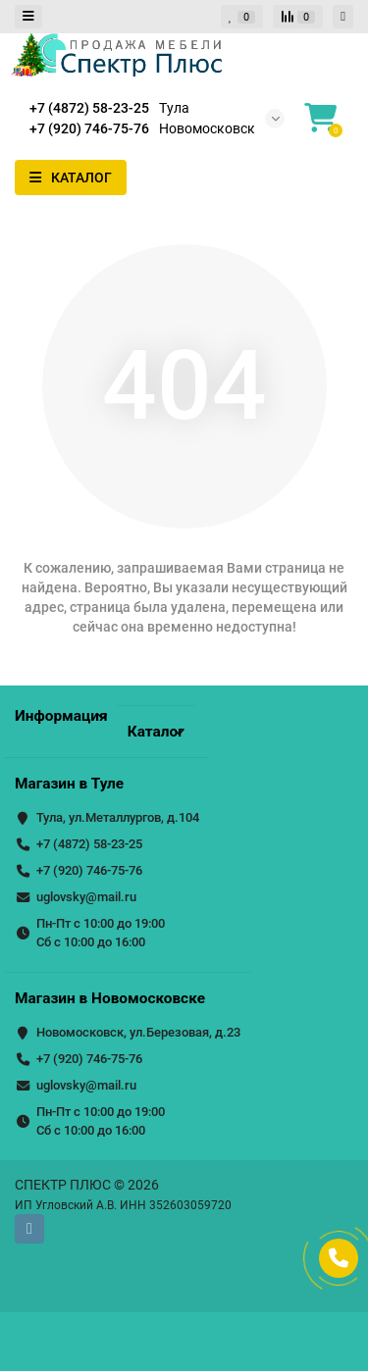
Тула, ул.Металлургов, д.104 (117, 817)
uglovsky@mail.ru (86, 896)
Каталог (156, 731)
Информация (61, 716)
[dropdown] (28, 17)
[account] (343, 17)
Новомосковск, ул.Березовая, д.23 (138, 1032)
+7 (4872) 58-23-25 (89, 844)
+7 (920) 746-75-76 (89, 870)
